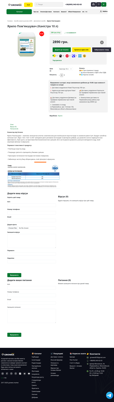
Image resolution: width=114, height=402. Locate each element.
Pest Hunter (74, 360)
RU (86, 12)
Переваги (10, 250)
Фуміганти (35, 388)
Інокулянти (35, 374)
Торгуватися (57, 60)
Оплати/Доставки (46, 12)
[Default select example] (65, 69)
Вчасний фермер (56, 360)
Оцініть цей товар (13, 197)
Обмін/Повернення (74, 12)
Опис (12, 124)
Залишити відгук (13, 232)
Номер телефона (13, 209)
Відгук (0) (13, 127)
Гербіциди (35, 357)
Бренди (72, 357)
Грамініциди (36, 391)
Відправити (14, 275)
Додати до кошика (62, 50)
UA (83, 12)
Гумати (34, 385)
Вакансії (63, 12)
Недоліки (10, 258)
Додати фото (12, 225)
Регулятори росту (38, 377)
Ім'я (8, 202)
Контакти (56, 12)
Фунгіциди (35, 371)
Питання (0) (14, 129)
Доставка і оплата (57, 357)
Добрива (35, 397)
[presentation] (20, 268)
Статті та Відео (75, 363)
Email (9, 217)
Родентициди (36, 363)
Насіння (34, 394)
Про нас (36, 12)
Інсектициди (36, 360)
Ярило (60, 116)
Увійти (105, 11)
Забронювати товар (101, 50)
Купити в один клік (81, 50)
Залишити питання (13, 307)
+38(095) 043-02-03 (73, 4)
